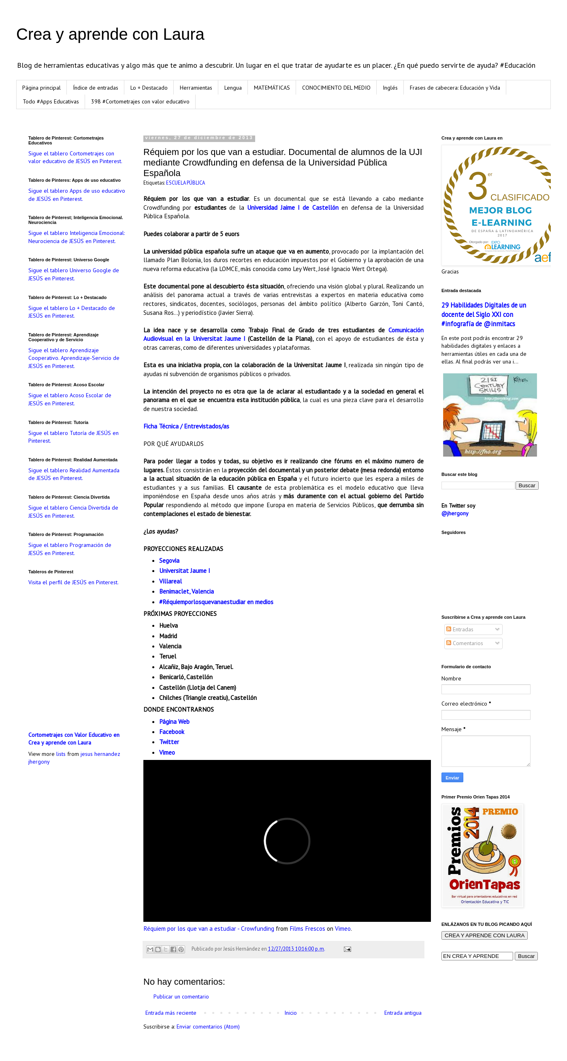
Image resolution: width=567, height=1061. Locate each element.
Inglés (390, 87)
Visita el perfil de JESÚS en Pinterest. (73, 582)
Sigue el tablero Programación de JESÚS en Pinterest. (69, 549)
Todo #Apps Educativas (51, 101)
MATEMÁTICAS (272, 87)
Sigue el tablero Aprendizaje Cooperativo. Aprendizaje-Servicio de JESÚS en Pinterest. (73, 358)
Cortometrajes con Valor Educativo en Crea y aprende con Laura (73, 739)
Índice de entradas (95, 87)
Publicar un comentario (181, 996)
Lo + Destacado (149, 87)
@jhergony (455, 513)
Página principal (41, 87)
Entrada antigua (403, 1012)
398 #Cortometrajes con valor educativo (140, 101)
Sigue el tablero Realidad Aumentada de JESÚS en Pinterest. (73, 474)
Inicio (290, 1012)
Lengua (233, 87)
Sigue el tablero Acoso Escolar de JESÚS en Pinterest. (69, 399)
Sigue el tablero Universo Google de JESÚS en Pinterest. (73, 274)
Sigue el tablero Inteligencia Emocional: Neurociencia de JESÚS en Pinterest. (76, 237)
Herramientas (196, 87)
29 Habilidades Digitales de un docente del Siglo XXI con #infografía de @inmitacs (483, 314)
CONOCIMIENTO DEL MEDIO (336, 87)
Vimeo (343, 928)
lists (61, 754)
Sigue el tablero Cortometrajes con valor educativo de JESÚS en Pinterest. (75, 157)
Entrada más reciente (170, 1012)
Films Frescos (307, 928)
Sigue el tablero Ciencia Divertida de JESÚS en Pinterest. (73, 511)
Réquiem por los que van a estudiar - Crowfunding (208, 928)
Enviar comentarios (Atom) (208, 1026)
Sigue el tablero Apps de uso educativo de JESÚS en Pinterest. (76, 194)
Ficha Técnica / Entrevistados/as (186, 426)
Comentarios (464, 643)
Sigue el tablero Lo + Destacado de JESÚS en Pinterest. (71, 312)
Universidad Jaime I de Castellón (293, 207)
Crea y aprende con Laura (110, 34)
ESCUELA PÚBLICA (185, 182)
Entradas (459, 629)
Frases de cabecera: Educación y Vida (455, 87)
